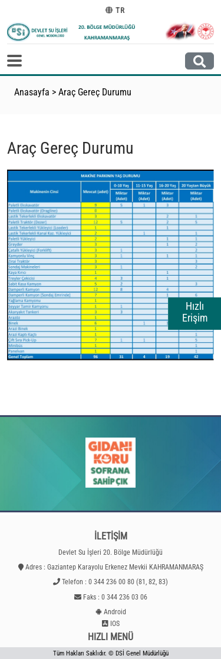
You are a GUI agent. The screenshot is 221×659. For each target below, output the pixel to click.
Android (115, 612)
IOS (115, 624)
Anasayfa (32, 92)
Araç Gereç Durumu (94, 92)
